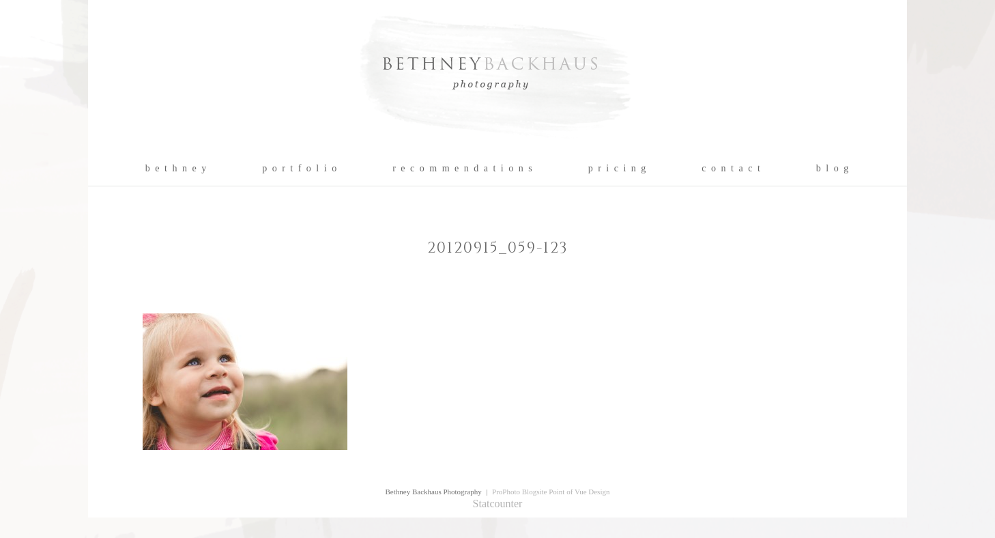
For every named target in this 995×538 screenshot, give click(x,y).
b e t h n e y (176, 168)
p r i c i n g (618, 168)
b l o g (833, 168)
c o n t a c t (731, 168)
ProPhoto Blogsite (519, 491)
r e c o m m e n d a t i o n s (463, 168)
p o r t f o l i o (300, 168)
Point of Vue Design (579, 491)
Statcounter (498, 503)
